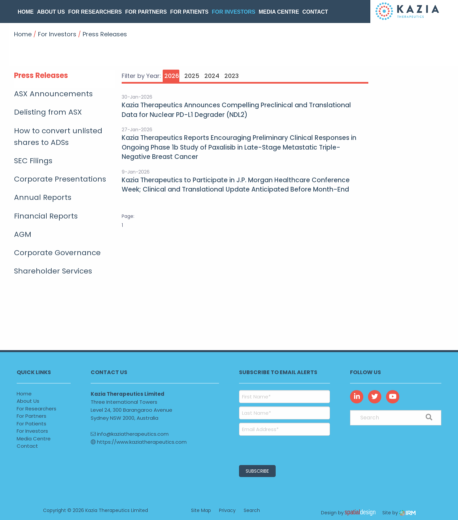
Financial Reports (46, 216)
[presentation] (279, 449)
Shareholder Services (53, 271)
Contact (315, 12)
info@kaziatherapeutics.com (130, 433)
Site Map (201, 510)
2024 (211, 76)
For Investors (233, 12)
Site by (399, 512)
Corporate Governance (57, 253)
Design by (350, 512)
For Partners (146, 12)
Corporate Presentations (60, 179)
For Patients (189, 12)
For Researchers (95, 12)
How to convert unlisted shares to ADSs (58, 137)
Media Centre (279, 12)
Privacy (227, 510)
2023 (231, 76)
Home (26, 12)
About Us (51, 12)
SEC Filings (33, 161)
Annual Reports (42, 197)
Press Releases (41, 75)
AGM (22, 234)
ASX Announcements (53, 94)
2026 (171, 76)
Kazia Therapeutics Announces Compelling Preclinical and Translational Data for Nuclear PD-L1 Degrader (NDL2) (236, 110)
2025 (191, 76)
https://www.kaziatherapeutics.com (139, 441)
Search (252, 510)
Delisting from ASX (48, 112)
